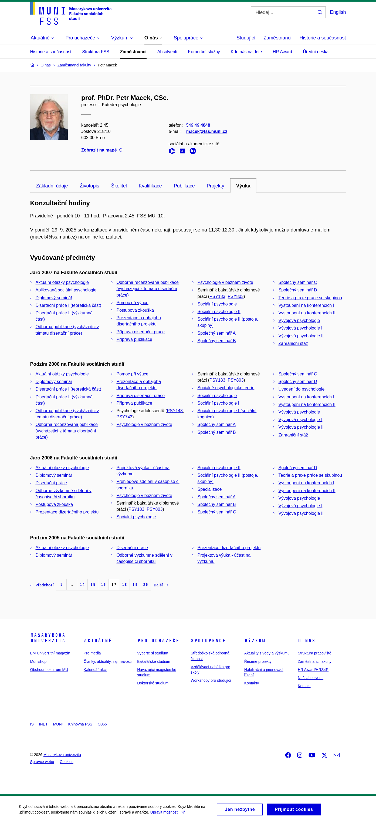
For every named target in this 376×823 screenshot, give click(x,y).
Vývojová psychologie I (301, 328)
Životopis (89, 186)
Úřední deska (315, 51)
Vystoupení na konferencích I (306, 305)
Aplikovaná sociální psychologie (66, 290)
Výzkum (254, 641)
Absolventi (167, 51)
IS (32, 724)
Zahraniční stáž (293, 343)
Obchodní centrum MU (49, 669)
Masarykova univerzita (47, 638)
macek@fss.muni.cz (206, 131)
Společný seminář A (217, 333)
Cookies (66, 762)
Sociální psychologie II (219, 311)
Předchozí (42, 585)
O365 (102, 724)
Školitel (119, 186)
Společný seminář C (298, 282)
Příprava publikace (135, 339)
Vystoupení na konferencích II (307, 313)
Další (161, 585)
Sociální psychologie (217, 304)
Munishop (38, 661)
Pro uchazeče (158, 641)
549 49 (198, 125)
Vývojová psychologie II (301, 336)
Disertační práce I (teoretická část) (68, 305)
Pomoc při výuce (132, 302)
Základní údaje (52, 186)
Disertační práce (51, 483)
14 (82, 584)
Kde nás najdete (246, 51)
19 (135, 584)
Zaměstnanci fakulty (314, 661)
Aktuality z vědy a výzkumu (267, 653)
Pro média (92, 653)
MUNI (58, 724)
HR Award (282, 51)
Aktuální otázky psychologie (62, 282)
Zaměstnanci (277, 38)
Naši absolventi (310, 678)
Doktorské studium (152, 683)
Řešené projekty (258, 661)
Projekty (215, 186)
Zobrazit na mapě (101, 150)
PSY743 (125, 417)
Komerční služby (204, 51)
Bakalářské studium (153, 661)
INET (43, 724)
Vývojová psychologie (299, 320)
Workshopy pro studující (211, 680)
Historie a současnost (322, 38)
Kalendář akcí (95, 669)
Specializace (210, 489)
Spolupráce (208, 641)
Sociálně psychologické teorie (226, 387)
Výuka (243, 186)
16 (103, 584)
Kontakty (251, 683)
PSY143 (175, 410)
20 (145, 584)
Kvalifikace (150, 186)
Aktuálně (98, 641)
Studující (245, 38)
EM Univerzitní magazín (50, 653)
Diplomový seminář (54, 297)
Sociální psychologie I (218, 403)
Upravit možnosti (167, 814)
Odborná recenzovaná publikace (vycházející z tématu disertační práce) (148, 288)
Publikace (184, 186)
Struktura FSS (95, 51)
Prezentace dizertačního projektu (67, 512)
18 (124, 584)
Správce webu (42, 762)
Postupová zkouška (135, 310)
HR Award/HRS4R (313, 669)
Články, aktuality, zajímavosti (108, 661)
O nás (306, 641)
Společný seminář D (298, 290)
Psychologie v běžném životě (225, 282)
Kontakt (304, 686)
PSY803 (236, 296)
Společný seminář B (217, 340)
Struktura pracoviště (314, 653)
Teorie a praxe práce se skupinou (310, 297)
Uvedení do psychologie (302, 389)
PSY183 (217, 296)
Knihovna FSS (80, 724)
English (338, 12)
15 (93, 584)
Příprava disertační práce (141, 332)
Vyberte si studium (152, 653)
